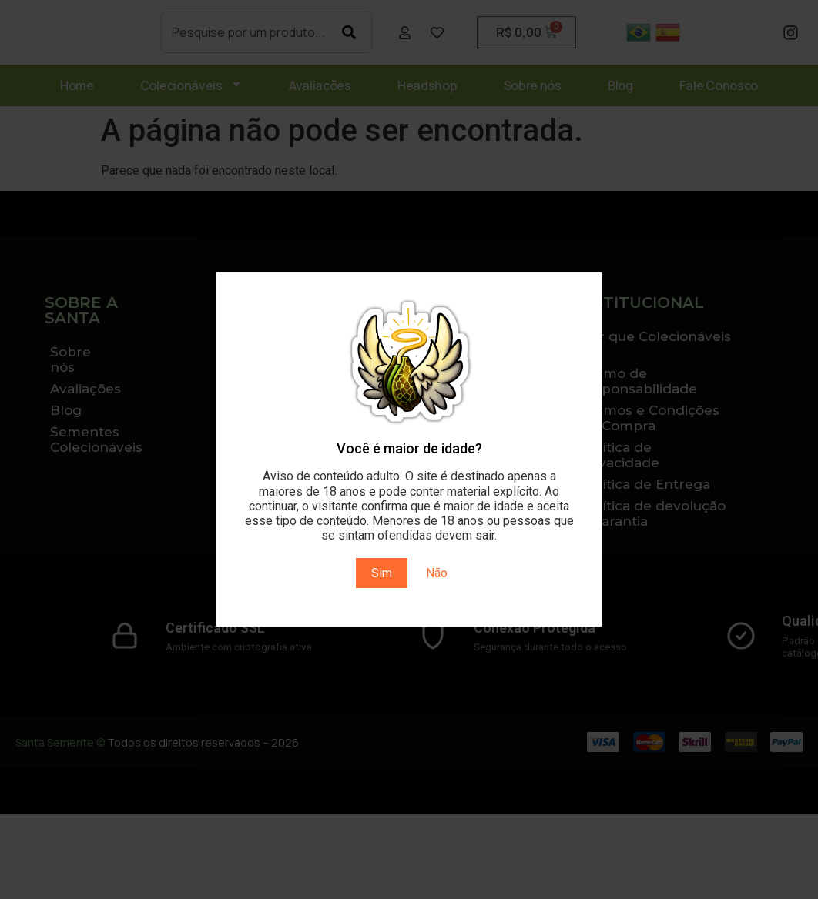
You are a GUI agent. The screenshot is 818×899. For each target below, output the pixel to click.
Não (437, 573)
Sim (381, 573)
